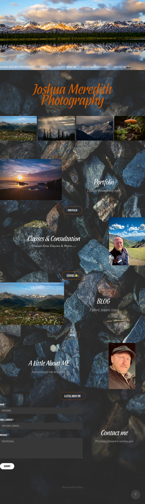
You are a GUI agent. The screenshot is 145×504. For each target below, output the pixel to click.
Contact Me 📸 (122, 67)
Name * (3, 404)
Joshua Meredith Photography (17, 67)
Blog (72, 335)
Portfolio (45, 67)
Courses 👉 (72, 275)
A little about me (66, 67)
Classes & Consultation (95, 67)
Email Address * (7, 420)
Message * (4, 435)
